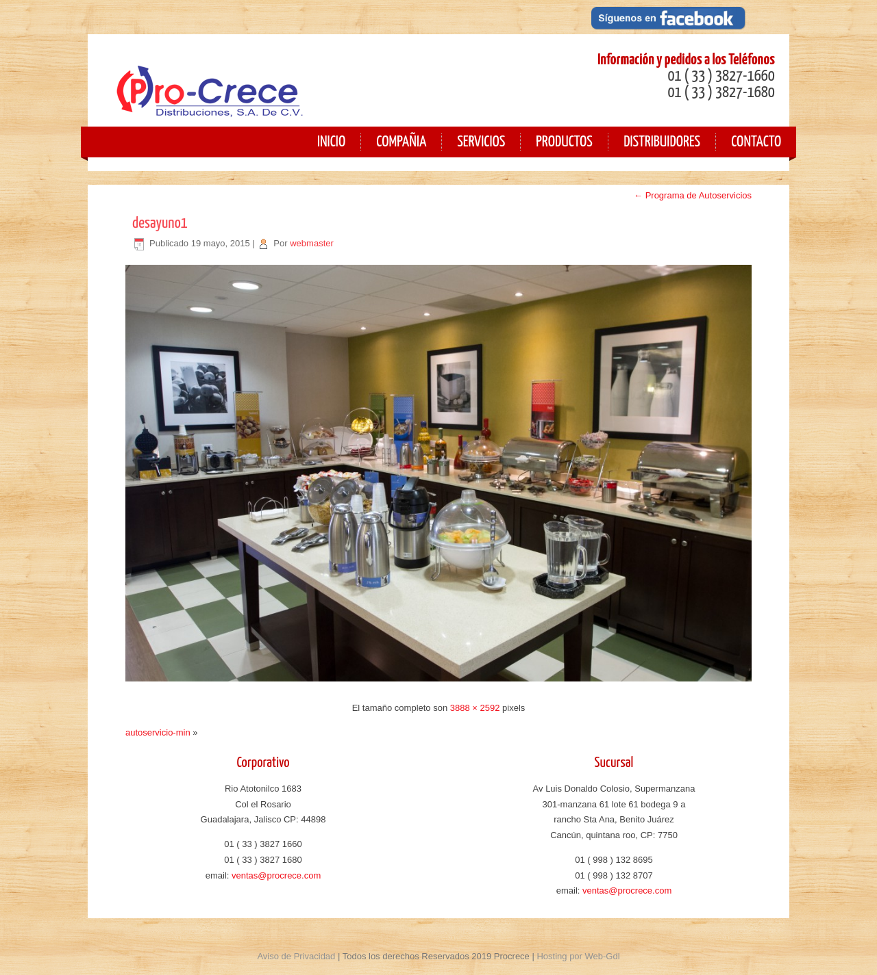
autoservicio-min (157, 732)
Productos (564, 142)
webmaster (312, 243)
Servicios (481, 142)
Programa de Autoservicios (693, 195)
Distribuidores (661, 142)
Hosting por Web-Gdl (577, 956)
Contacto (756, 142)
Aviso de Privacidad (296, 956)
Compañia (401, 142)
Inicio (331, 142)
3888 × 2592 (475, 708)
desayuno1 (160, 223)
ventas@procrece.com (276, 875)
